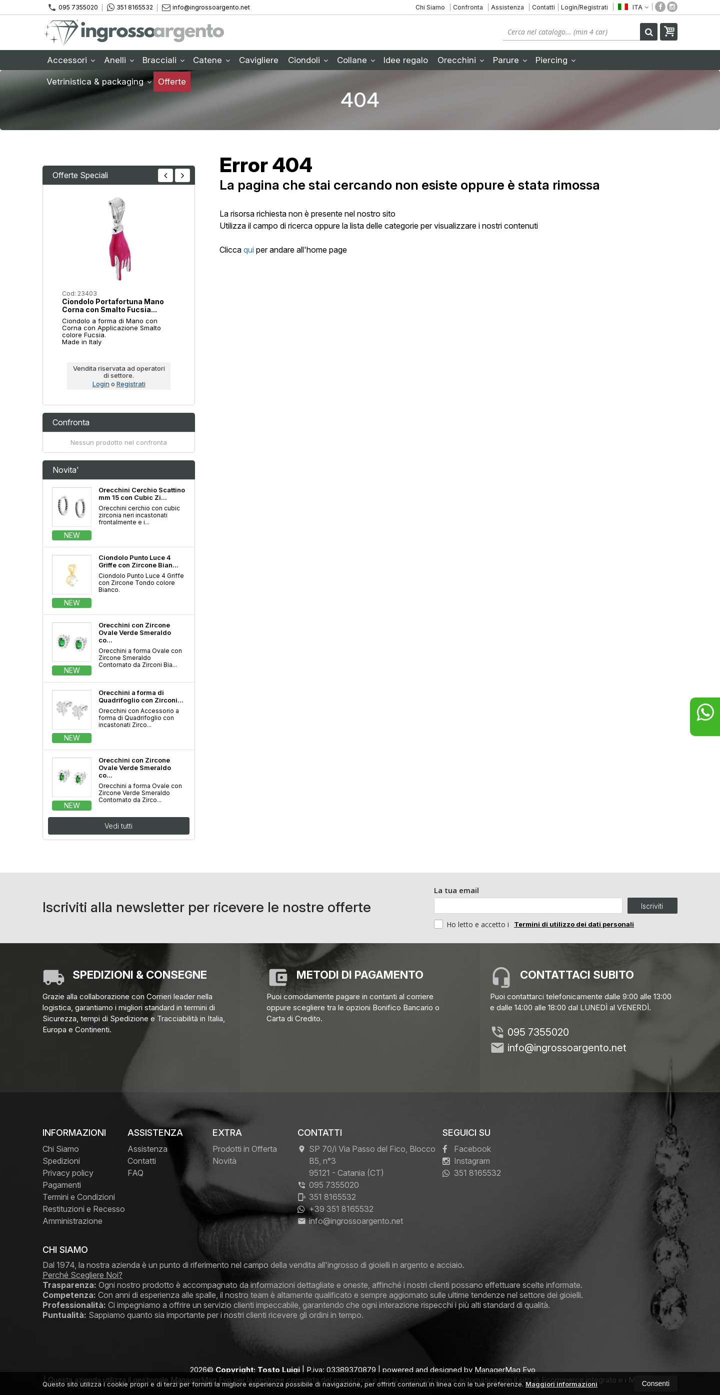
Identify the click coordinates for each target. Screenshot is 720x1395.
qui (249, 250)
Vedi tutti (118, 826)
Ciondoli (308, 60)
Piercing (556, 60)
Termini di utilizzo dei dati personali (574, 924)
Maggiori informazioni (562, 1384)
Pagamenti (61, 1185)
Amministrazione (72, 1221)
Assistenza (507, 7)
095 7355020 (73, 7)
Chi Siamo (430, 7)
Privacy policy (68, 1173)
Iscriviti (652, 906)
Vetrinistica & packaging (99, 82)
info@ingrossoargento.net (206, 7)
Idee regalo (406, 60)
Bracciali (163, 60)
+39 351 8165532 (336, 1209)
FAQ (136, 1173)
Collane (356, 60)
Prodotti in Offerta (244, 1149)
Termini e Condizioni (78, 1197)
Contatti (543, 7)
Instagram (466, 1161)
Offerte (172, 82)
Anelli (119, 60)
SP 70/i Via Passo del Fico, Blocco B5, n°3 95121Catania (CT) (367, 1161)
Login (101, 384)
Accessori (71, 60)
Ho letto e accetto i (472, 924)
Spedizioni (61, 1161)
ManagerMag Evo (505, 1369)
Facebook (466, 1149)
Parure (510, 60)
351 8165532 (130, 7)
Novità (224, 1161)
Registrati (131, 384)
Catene (211, 60)
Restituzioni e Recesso (83, 1209)
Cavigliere (258, 60)
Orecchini (461, 60)
